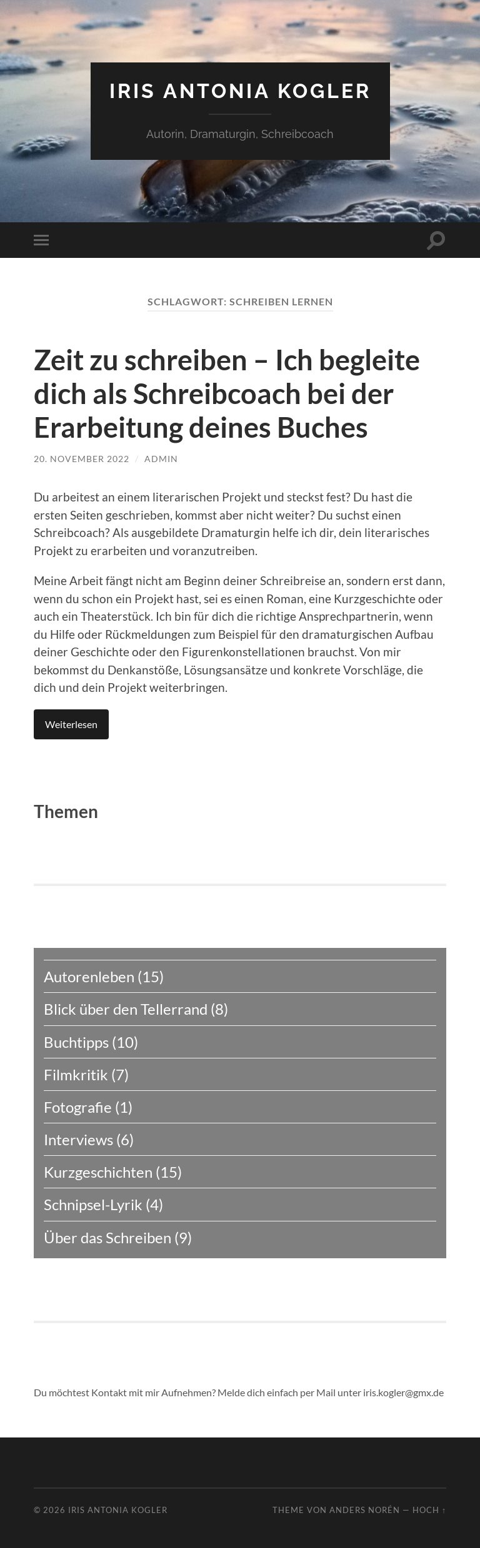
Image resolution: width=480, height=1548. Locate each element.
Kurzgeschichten (98, 1172)
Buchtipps (76, 1042)
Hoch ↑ (429, 1510)
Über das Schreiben (107, 1237)
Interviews (78, 1139)
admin (161, 458)
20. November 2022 (81, 458)
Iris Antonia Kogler (240, 90)
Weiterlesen (71, 724)
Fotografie (78, 1107)
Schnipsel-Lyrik (93, 1204)
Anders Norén (364, 1510)
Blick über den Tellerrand (126, 1009)
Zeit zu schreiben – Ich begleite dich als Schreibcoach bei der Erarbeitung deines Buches (227, 393)
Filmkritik (76, 1074)
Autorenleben (89, 976)
